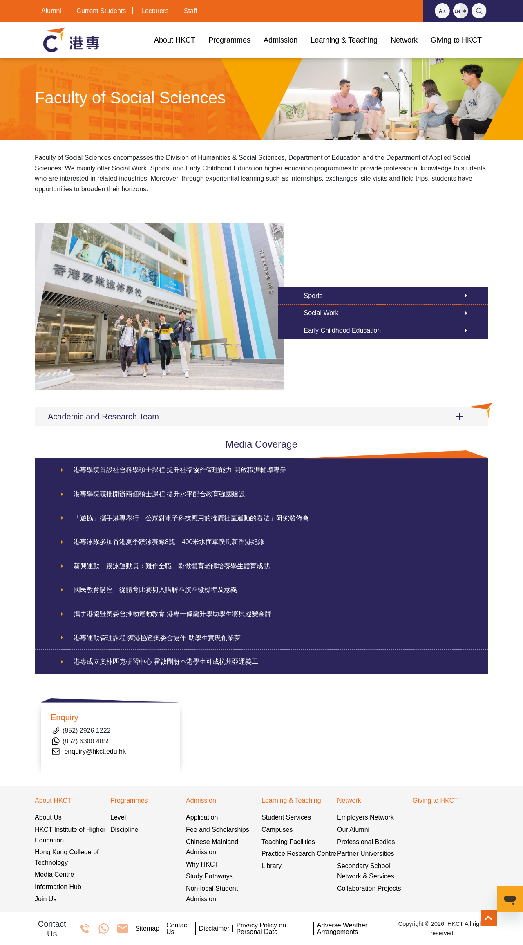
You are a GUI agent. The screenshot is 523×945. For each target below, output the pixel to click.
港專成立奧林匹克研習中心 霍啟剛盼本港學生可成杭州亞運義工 (166, 661)
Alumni (51, 10)
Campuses (277, 829)
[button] (261, 416)
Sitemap (147, 928)
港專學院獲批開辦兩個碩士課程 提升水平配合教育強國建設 (159, 493)
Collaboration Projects (369, 888)
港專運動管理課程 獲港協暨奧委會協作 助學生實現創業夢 (157, 637)
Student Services (286, 817)
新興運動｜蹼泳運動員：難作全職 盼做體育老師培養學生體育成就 (172, 565)
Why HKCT (202, 864)
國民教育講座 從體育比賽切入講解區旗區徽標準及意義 (155, 589)
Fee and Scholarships (217, 829)
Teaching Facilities (288, 841)
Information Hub (58, 886)
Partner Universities (365, 853)
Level (118, 817)
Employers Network (365, 817)
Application (202, 817)
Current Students (101, 10)
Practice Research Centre (299, 853)
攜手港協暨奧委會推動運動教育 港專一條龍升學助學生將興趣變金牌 (172, 613)
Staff (190, 10)
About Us (48, 817)
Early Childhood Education (342, 330)
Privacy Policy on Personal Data (261, 928)
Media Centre (54, 874)
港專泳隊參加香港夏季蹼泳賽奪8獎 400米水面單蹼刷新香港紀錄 (169, 541)
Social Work (321, 312)
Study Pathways (209, 876)
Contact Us (177, 928)
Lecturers (155, 10)
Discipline (124, 829)
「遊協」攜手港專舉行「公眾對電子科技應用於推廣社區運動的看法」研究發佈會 (191, 518)
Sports (313, 295)
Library (272, 865)
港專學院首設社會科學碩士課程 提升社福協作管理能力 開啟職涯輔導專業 (180, 469)
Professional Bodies (366, 841)
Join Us (45, 899)
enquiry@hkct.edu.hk (95, 751)
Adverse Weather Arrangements (342, 928)
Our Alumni (353, 829)
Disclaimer (214, 928)
